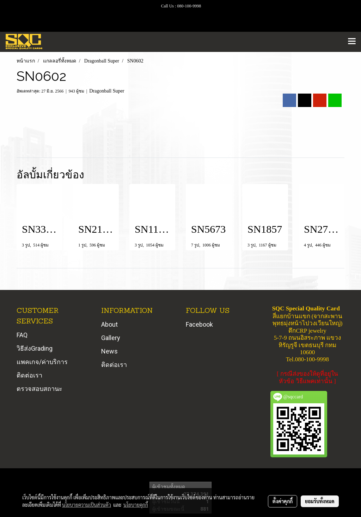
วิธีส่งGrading (35, 348)
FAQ (22, 335)
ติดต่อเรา (29, 375)
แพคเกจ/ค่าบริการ (42, 362)
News (109, 351)
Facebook (199, 324)
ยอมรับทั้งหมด (320, 501)
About (109, 324)
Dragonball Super (106, 91)
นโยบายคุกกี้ (135, 504)
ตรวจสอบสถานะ (39, 388)
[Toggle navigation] (352, 41)
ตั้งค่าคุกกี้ (283, 501)
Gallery (110, 337)
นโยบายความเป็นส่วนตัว (86, 504)
